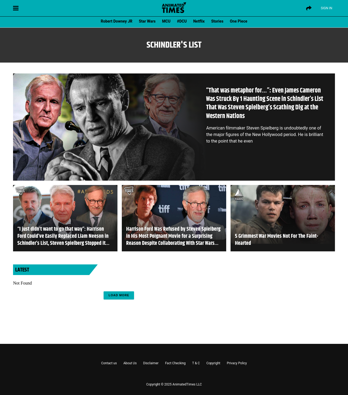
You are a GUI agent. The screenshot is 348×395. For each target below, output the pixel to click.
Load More (118, 295)
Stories (217, 21)
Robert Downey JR (116, 21)
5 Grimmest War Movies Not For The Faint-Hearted (276, 240)
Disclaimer (151, 363)
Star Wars (147, 21)
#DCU (182, 21)
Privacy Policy (237, 363)
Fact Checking (175, 363)
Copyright (213, 363)
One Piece (238, 21)
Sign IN (326, 8)
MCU (166, 21)
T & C (196, 363)
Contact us (109, 363)
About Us (130, 363)
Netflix (199, 21)
